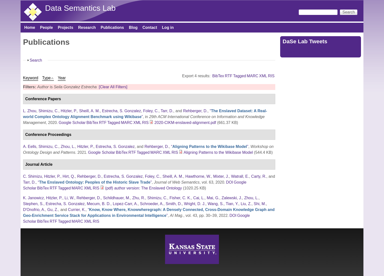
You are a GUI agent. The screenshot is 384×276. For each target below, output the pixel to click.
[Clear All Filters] (113, 87)
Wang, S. (216, 204)
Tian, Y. (232, 204)
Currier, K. (77, 210)
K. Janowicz (33, 198)
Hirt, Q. (69, 176)
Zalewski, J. (232, 198)
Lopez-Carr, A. (125, 204)
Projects (65, 27)
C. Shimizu (32, 176)
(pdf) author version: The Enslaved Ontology (143, 188)
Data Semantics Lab (80, 8)
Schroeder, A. (152, 204)
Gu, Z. (52, 210)
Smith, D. (174, 204)
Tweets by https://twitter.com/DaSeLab (316, 52)
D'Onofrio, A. (34, 210)
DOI (229, 182)
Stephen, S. (33, 204)
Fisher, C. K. (180, 198)
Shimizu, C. (48, 111)
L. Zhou (29, 111)
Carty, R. (258, 176)
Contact (150, 27)
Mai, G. (213, 198)
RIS (271, 76)
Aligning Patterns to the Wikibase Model (218, 152)
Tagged (239, 76)
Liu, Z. (246, 204)
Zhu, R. (138, 198)
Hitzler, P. (69, 111)
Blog (133, 27)
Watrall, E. (240, 176)
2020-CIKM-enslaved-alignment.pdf (185, 123)
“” (209, 146)
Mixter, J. (221, 176)
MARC (252, 76)
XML (263, 76)
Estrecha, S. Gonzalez (121, 111)
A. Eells (29, 146)
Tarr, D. (167, 111)
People (46, 27)
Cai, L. (198, 198)
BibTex (218, 76)
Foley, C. (151, 111)
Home (29, 27)
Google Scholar (72, 123)
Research (87, 27)
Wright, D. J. (194, 204)
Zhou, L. (68, 146)
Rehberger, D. (195, 111)
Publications (112, 27)
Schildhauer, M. (116, 198)
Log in (168, 27)
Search (36, 60)
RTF (228, 76)
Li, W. (69, 198)
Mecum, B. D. (99, 204)
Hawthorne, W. (198, 176)
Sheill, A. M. (89, 111)
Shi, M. (260, 204)
